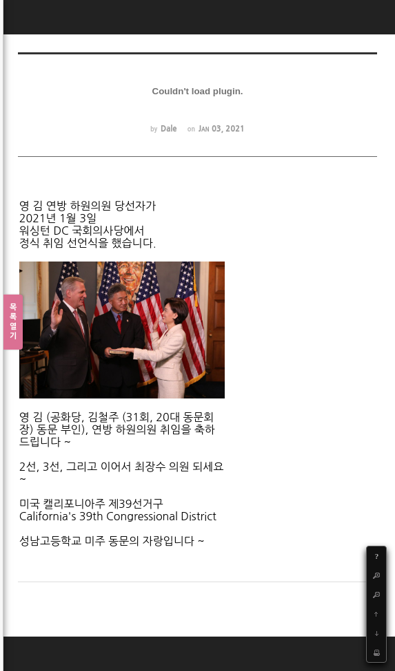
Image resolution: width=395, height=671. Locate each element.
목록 (13, 322)
